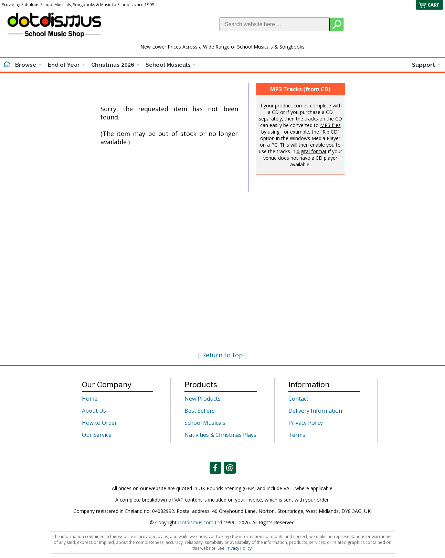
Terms (296, 435)
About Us (94, 410)
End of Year (64, 65)
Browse (25, 65)
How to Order (99, 423)
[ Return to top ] (222, 355)
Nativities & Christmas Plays (220, 435)
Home (89, 398)
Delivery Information (315, 410)
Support (423, 65)
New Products (202, 398)
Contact (298, 398)
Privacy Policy (305, 423)
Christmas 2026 (112, 65)
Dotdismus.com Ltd (200, 522)
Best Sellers (199, 410)
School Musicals (168, 65)
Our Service (97, 435)
